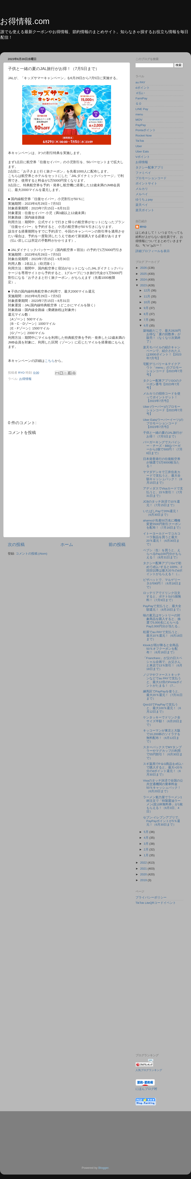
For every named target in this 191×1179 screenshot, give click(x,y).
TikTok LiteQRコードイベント (155, 902)
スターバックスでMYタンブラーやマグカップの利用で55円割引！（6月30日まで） (163, 753)
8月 (146, 314)
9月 (146, 308)
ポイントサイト (146, 183)
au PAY (140, 82)
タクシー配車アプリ (149, 167)
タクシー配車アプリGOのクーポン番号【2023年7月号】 (162, 384)
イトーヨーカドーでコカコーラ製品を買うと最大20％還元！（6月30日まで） (161, 539)
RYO (143, 227)
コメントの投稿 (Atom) (31, 553)
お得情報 (25, 379)
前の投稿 (117, 544)
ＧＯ (138, 103)
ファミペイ (143, 172)
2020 (144, 874)
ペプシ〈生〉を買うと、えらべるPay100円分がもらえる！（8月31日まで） (162, 554)
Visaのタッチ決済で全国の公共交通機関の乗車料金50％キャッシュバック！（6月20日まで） (163, 786)
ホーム (66, 544)
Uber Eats (142, 151)
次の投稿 (16, 544)
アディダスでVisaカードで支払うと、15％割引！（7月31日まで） (163, 492)
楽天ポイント (144, 210)
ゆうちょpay (144, 199)
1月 (146, 855)
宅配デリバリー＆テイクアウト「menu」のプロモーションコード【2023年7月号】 (163, 369)
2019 (144, 880)
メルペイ (141, 194)
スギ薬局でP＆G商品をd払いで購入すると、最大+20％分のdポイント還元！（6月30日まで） (163, 769)
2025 (144, 273)
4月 (146, 837)
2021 (144, 868)
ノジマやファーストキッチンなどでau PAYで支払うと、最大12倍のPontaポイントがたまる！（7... (162, 680)
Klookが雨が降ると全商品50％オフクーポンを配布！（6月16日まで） (161, 649)
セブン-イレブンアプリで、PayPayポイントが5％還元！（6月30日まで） (162, 821)
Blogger (103, 1167)
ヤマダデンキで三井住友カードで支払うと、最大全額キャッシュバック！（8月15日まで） (162, 477)
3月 (146, 843)
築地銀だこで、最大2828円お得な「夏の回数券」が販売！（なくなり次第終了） (162, 336)
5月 (146, 832)
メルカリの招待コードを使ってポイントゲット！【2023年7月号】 (161, 397)
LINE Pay (141, 109)
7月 (146, 319)
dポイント (142, 87)
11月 (147, 296)
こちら (50, 361)
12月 (147, 290)
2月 (146, 849)
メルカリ (141, 188)
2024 (144, 279)
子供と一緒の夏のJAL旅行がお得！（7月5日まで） (162, 434)
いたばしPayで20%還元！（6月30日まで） (161, 512)
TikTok (139, 140)
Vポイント (142, 156)
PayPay (140, 125)
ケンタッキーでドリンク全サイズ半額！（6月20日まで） (163, 721)
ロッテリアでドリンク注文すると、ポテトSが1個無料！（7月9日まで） (162, 596)
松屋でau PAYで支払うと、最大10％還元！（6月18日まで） (163, 635)
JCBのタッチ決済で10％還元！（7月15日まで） (161, 503)
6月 (146, 325)
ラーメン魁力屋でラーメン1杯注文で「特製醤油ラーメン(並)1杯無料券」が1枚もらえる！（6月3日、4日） (163, 804)
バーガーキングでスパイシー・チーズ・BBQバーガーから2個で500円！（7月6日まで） (163, 448)
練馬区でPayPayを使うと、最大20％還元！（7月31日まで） (163, 695)
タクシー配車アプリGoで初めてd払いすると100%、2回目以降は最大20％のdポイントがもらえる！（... (163, 568)
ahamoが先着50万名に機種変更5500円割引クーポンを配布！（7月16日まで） (163, 524)
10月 (147, 302)
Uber (138, 146)
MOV (138, 119)
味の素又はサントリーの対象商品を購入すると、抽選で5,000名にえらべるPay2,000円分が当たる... (162, 621)
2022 (144, 862)
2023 (144, 285)
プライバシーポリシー (151, 897)
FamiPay (141, 98)
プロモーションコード (151, 178)
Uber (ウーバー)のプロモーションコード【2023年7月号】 (163, 410)
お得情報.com (25, 21)
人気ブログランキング (148, 1070)
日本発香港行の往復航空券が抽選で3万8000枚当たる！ (161, 462)
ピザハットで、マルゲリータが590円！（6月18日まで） (162, 583)
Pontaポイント (145, 130)
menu (139, 114)
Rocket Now (143, 135)
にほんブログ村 (146, 1089)
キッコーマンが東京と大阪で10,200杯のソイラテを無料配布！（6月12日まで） (161, 736)
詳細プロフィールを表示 (152, 251)
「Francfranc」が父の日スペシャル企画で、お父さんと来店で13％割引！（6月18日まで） (163, 663)
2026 (144, 267)
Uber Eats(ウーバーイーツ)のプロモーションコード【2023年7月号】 (163, 423)
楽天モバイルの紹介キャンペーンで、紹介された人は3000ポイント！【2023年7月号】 (162, 353)
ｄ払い (140, 93)
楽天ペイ (141, 205)
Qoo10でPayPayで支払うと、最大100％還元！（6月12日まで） (162, 708)
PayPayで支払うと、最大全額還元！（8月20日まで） (163, 607)
